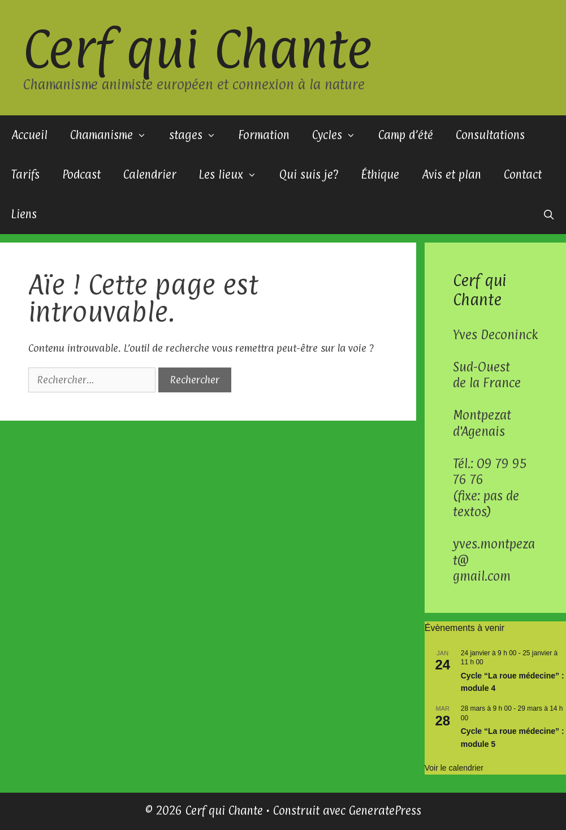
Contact (523, 174)
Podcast (81, 174)
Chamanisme (114, 135)
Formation (264, 135)
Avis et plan (451, 174)
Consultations (490, 135)
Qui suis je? (308, 174)
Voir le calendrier (454, 767)
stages (198, 135)
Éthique (380, 174)
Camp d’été (405, 135)
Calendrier (149, 174)
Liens (24, 214)
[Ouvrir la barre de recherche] (548, 214)
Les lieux (233, 174)
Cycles (339, 135)
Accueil (29, 135)
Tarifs (25, 174)
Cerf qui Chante (197, 49)
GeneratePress (385, 811)
